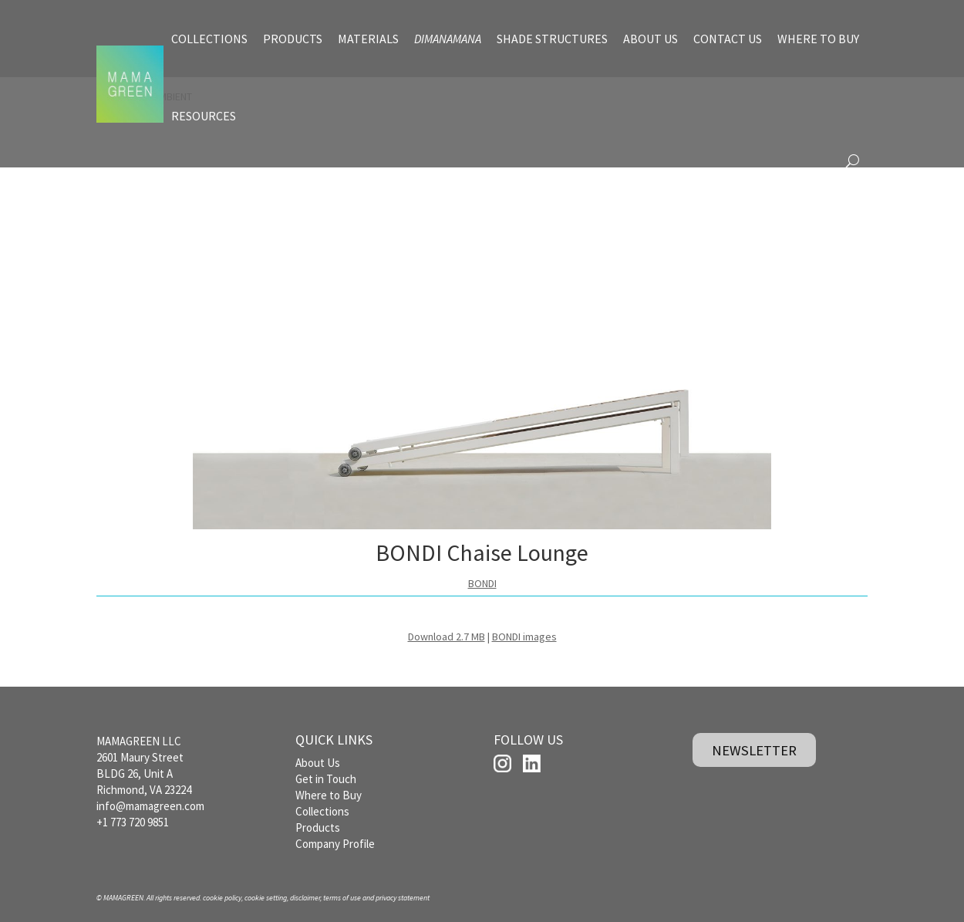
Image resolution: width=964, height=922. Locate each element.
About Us (317, 762)
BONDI (482, 583)
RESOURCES (203, 115)
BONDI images (524, 636)
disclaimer (305, 898)
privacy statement (403, 898)
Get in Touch (325, 779)
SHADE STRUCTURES (552, 38)
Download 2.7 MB (446, 636)
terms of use (342, 898)
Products (317, 827)
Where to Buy (328, 795)
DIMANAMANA (447, 38)
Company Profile (335, 843)
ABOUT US (650, 38)
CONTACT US (727, 38)
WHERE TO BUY (818, 38)
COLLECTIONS (209, 38)
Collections (322, 811)
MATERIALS (368, 38)
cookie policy (222, 898)
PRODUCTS (292, 38)
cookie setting (265, 898)
